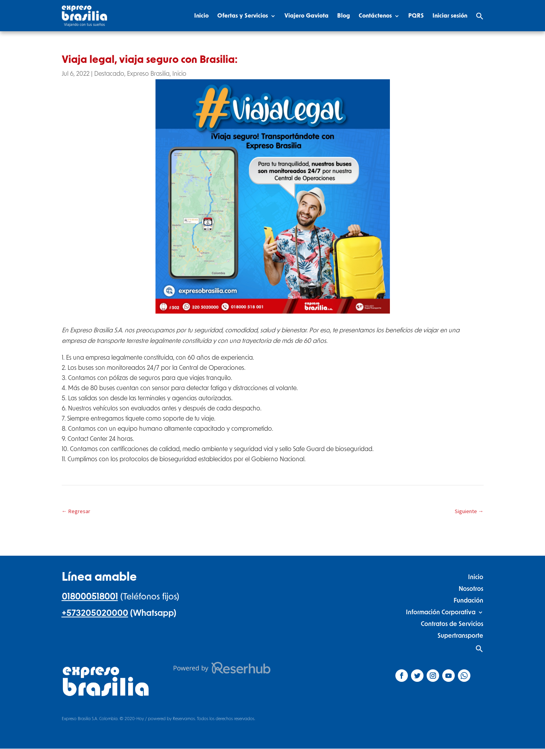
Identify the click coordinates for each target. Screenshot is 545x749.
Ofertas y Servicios (242, 16)
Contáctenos (375, 16)
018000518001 (90, 596)
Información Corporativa (440, 612)
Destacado (109, 74)
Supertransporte (460, 635)
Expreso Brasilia (148, 74)
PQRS (416, 16)
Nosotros (471, 589)
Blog (343, 16)
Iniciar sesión (449, 16)
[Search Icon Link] (480, 16)
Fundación (468, 600)
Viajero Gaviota (306, 16)
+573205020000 (95, 613)
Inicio (201, 16)
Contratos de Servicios (452, 624)
